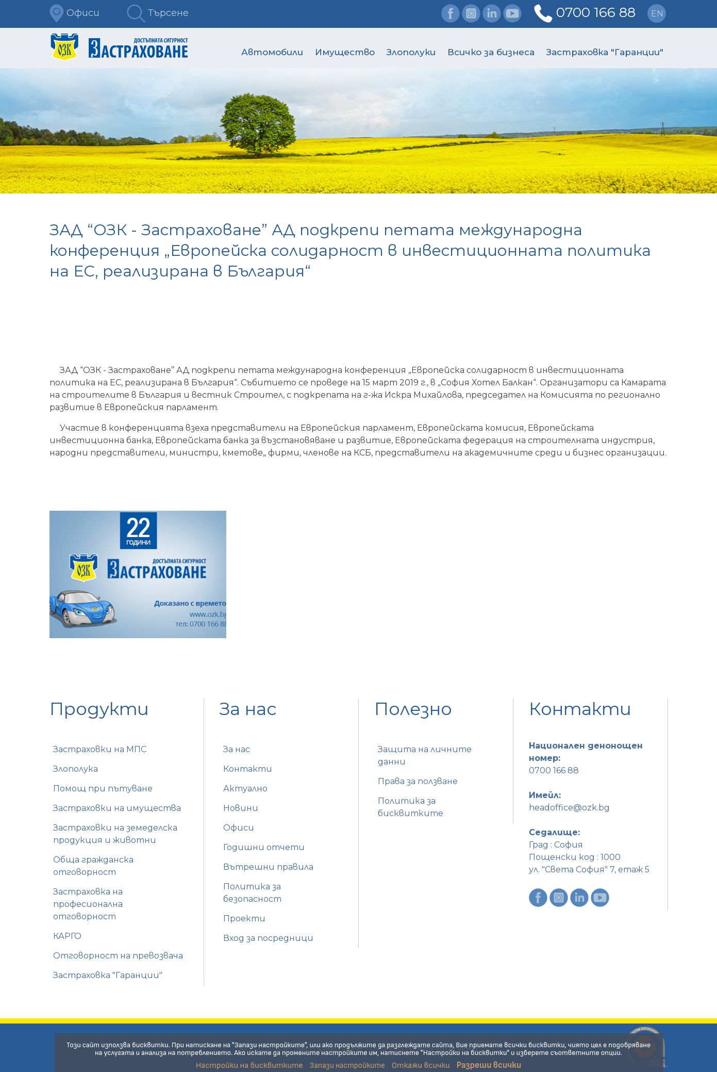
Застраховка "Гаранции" (604, 52)
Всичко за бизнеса (491, 52)
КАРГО (67, 936)
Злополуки (411, 52)
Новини (240, 808)
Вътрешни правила (268, 867)
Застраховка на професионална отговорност (88, 904)
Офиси (74, 13)
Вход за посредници (268, 938)
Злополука (75, 769)
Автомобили (272, 52)
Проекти (244, 918)
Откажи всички (421, 1065)
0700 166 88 (596, 12)
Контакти (247, 769)
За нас (236, 749)
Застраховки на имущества (117, 808)
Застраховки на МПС (99, 749)
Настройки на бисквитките (249, 1065)
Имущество (345, 52)
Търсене (158, 13)
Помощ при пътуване (103, 788)
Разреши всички (489, 1065)
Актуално (245, 788)
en (657, 14)
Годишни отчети (264, 847)
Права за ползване (418, 781)
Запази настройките (347, 1065)
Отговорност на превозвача (118, 956)
